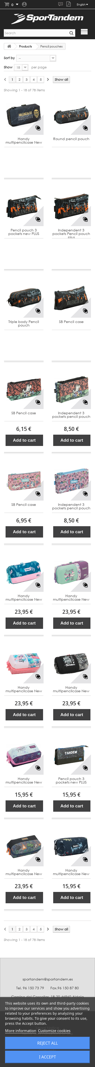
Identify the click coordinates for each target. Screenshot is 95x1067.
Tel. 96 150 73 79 (30, 988)
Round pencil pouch (71, 139)
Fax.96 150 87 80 (64, 988)
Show (8, 67)
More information (20, 1030)
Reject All (47, 1043)
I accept (47, 1057)
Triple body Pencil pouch (23, 323)
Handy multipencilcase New (24, 140)
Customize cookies (54, 1030)
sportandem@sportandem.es (48, 979)
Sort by (9, 58)
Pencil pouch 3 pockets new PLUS (23, 232)
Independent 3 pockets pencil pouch (71, 415)
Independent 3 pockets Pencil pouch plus (71, 233)
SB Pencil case (71, 322)
